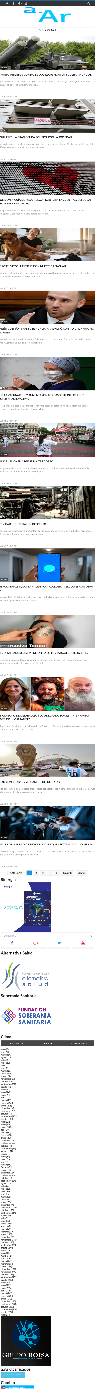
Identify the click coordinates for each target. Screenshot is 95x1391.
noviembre (6, 1078)
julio (3, 1060)
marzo (4, 1054)
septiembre (6, 1084)
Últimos (81, 873)
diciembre (5, 1108)
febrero (4, 1073)
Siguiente (67, 873)
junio (3, 1049)
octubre (4, 1081)
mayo (3, 1065)
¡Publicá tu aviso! (13, 1375)
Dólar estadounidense (15, 1387)
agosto (4, 1057)
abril (3, 1052)
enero (3, 1076)
